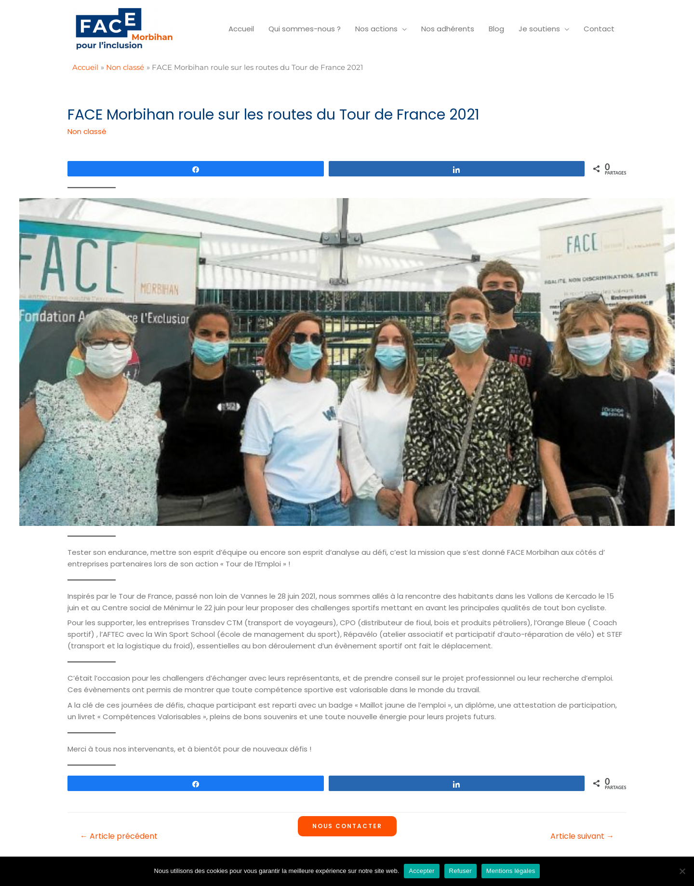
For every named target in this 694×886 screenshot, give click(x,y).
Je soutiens (539, 29)
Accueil (241, 29)
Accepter (421, 870)
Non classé (87, 131)
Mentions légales (510, 870)
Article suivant (582, 836)
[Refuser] (682, 871)
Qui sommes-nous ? (304, 29)
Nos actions (376, 29)
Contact (599, 29)
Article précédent (119, 836)
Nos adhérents (447, 29)
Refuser (460, 870)
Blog (496, 29)
